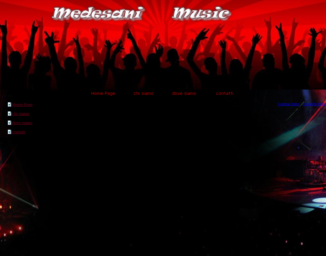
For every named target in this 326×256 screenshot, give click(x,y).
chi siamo (20, 113)
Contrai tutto (288, 103)
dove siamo (22, 122)
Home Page (22, 104)
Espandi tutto (314, 103)
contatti (18, 131)
